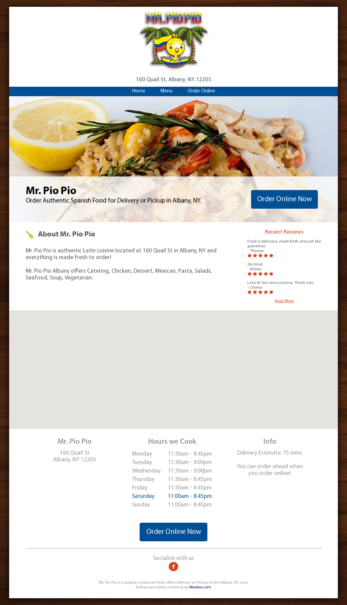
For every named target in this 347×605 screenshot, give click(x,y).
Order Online (201, 91)
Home (138, 91)
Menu (166, 91)
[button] (173, 363)
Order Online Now (284, 199)
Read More (284, 301)
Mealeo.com (200, 587)
